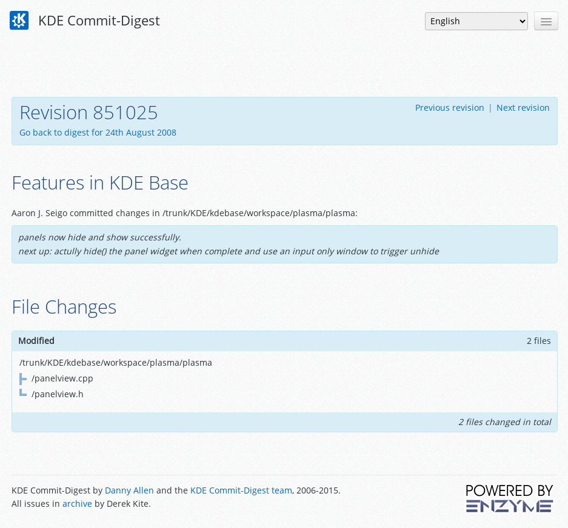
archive (77, 503)
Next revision (523, 107)
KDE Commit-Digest (85, 20)
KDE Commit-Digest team (241, 490)
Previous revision (449, 107)
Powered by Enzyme (510, 498)
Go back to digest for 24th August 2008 (97, 132)
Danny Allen (129, 490)
